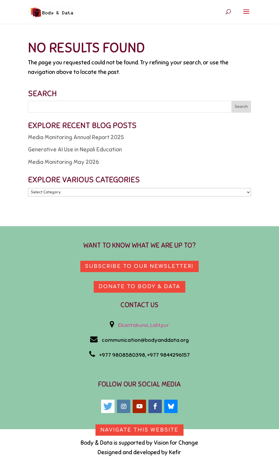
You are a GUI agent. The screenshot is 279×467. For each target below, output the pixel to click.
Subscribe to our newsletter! (139, 266)
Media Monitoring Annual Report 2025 (76, 137)
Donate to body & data (139, 287)
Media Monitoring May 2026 (63, 162)
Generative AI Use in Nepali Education (75, 149)
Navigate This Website (139, 430)
